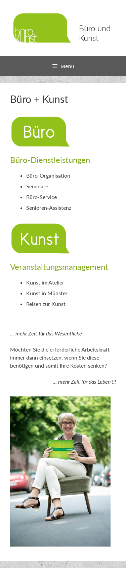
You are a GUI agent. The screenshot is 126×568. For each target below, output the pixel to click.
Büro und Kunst (95, 33)
